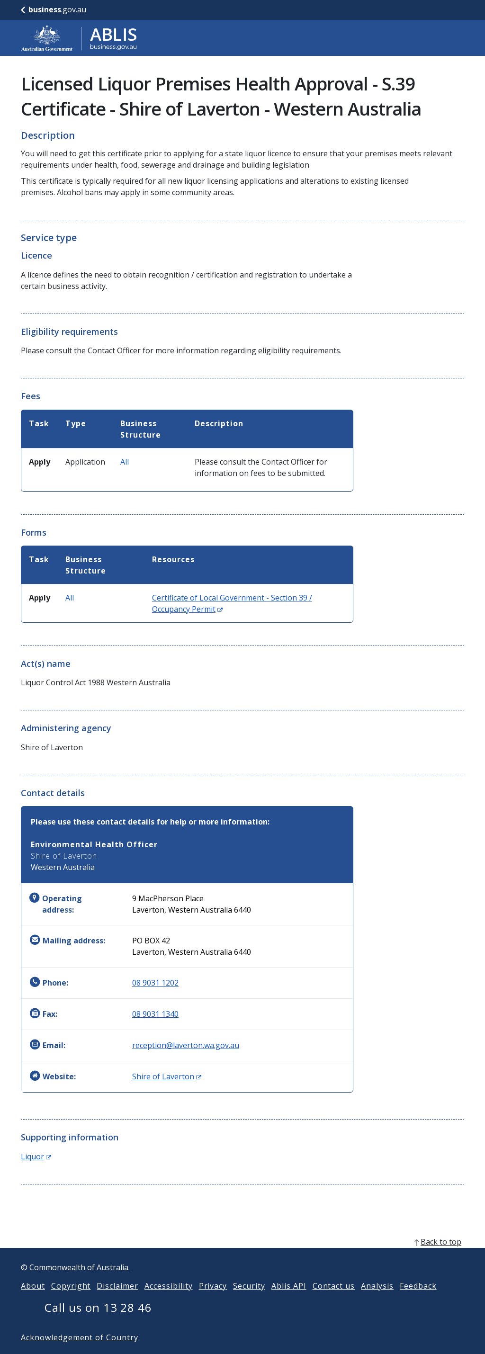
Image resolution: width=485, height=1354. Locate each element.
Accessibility (168, 1301)
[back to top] (242, 1257)
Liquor (36, 1156)
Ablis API (288, 1301)
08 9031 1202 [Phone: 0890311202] (155, 982)
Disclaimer (117, 1301)
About (33, 1301)
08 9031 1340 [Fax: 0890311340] (155, 1014)
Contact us (334, 1301)
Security (249, 1301)
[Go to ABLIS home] (79, 38)
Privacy (213, 1301)
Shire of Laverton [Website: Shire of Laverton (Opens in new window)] (166, 1076)
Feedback (418, 1301)
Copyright (71, 1301)
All (124, 462)
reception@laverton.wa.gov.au (185, 1045)
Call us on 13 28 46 (98, 1322)
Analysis (377, 1301)
